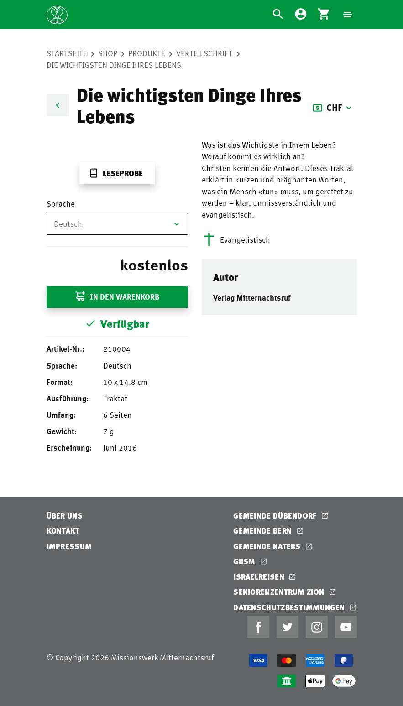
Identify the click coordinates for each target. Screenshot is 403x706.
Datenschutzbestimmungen (289, 607)
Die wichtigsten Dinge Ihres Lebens (114, 64)
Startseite (67, 52)
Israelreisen (259, 576)
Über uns (65, 515)
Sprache (61, 203)
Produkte (146, 52)
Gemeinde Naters (268, 546)
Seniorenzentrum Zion (279, 591)
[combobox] (117, 224)
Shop (107, 52)
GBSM (245, 561)
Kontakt (63, 530)
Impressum (69, 546)
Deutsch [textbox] (68, 223)
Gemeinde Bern (263, 530)
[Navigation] (348, 14)
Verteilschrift (204, 52)
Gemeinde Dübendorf (276, 515)
